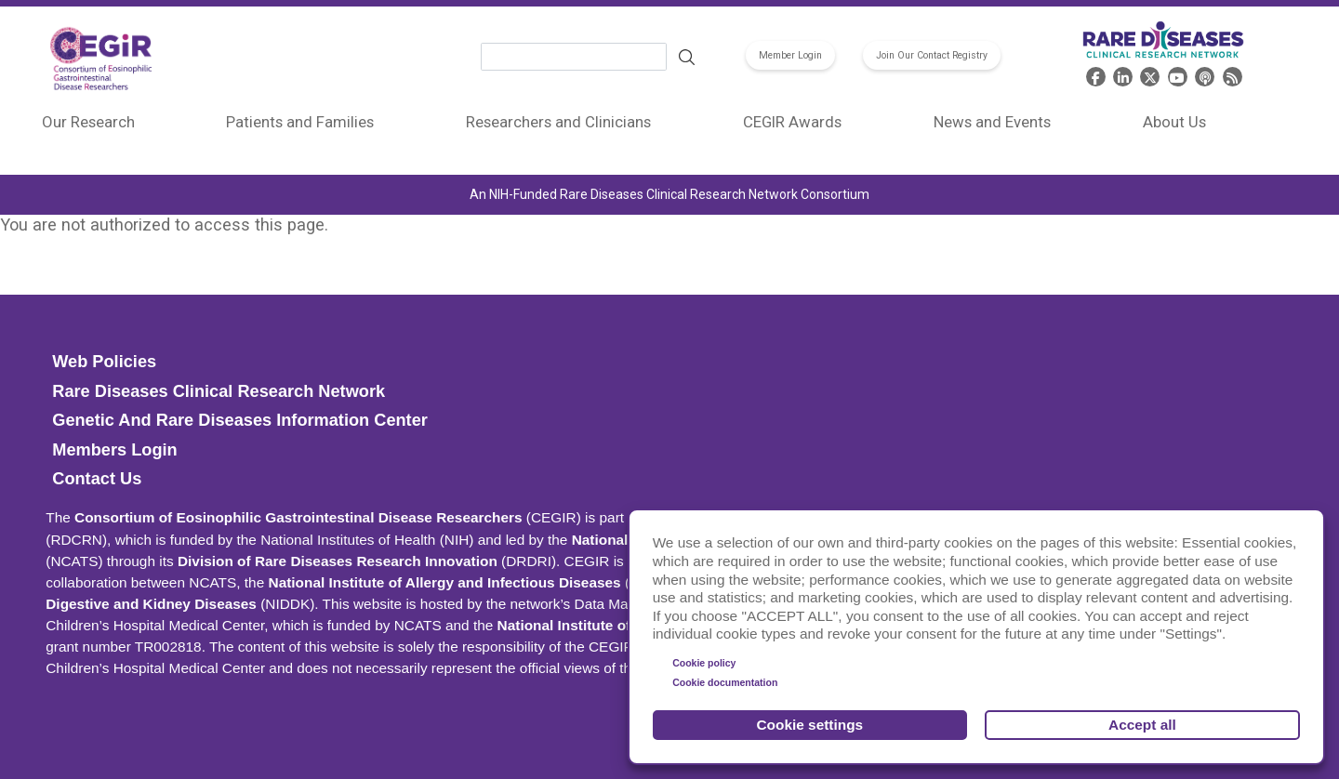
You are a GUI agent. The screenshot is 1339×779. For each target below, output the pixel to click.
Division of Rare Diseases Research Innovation (337, 561)
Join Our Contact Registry (932, 55)
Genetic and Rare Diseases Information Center (240, 420)
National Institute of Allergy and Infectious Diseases (445, 582)
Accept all (1142, 725)
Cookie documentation (724, 682)
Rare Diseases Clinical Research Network (218, 391)
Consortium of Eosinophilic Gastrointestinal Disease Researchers (298, 517)
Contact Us (96, 478)
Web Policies (104, 361)
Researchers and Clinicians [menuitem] (558, 121)
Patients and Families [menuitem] (300, 121)
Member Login (790, 55)
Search (686, 57)
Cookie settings (810, 725)
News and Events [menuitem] (992, 121)
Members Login (114, 450)
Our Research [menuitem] (88, 121)
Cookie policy (704, 662)
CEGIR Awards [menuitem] (792, 121)
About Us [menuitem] (1174, 121)
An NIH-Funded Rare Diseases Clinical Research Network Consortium (669, 194)
